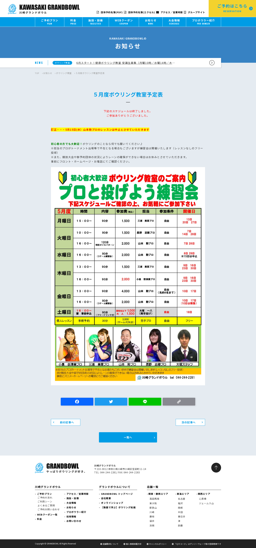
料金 (39, 519)
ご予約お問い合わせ (49, 509)
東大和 (153, 503)
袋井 (152, 521)
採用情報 (71, 516)
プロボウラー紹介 (76, 512)
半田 (180, 512)
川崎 (152, 512)
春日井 (181, 516)
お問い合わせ (73, 521)
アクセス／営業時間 (169, 12)
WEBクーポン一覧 (47, 514)
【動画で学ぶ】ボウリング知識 (118, 507)
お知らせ (47, 73)
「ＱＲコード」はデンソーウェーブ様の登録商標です (197, 543)
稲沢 (180, 503)
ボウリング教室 (64, 73)
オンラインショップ (112, 502)
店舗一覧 (152, 487)
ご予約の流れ (45, 497)
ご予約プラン (44, 493)
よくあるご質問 (46, 505)
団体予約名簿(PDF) (110, 12)
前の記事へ (67, 422)
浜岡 (152, 525)
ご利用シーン (45, 501)
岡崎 (180, 507)
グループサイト (194, 12)
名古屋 (181, 498)
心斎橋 (202, 498)
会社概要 (106, 498)
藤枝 (152, 516)
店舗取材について (110, 543)
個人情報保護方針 (134, 543)
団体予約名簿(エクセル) (139, 12)
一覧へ (128, 437)
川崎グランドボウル (48, 487)
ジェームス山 (206, 503)
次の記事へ (189, 422)
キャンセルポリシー (158, 543)
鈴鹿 (180, 525)
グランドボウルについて (115, 487)
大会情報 (71, 502)
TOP (37, 73)
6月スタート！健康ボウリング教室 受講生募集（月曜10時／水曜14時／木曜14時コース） (127, 63)
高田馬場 (154, 498)
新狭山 (153, 507)
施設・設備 (72, 498)
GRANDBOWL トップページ (117, 493)
